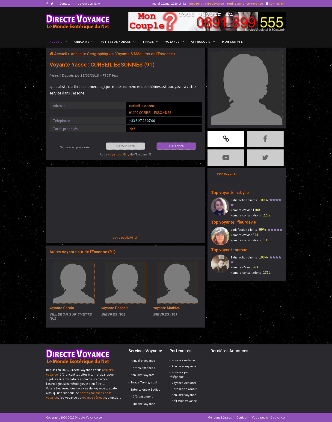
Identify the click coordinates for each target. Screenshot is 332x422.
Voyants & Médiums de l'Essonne (144, 54)
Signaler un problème (75, 147)
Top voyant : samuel (229, 249)
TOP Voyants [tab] (227, 174)
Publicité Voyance (143, 404)
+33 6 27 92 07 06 (142, 120)
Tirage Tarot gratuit (144, 382)
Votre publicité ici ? (126, 237)
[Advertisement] (126, 202)
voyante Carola (62, 308)
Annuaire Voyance (143, 360)
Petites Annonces (116, 41)
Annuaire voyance (184, 366)
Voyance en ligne (89, 4)
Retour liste (125, 146)
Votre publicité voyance (268, 417)
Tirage (148, 41)
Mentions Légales (220, 417)
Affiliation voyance (184, 401)
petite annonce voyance (245, 3)
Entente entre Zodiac (145, 389)
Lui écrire (176, 146)
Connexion (277, 3)
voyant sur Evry (118, 154)
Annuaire (81, 41)
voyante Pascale (114, 308)
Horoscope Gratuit (184, 389)
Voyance (172, 41)
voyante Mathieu (166, 308)
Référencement (142, 397)
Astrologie (200, 41)
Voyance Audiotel (184, 383)
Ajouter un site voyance (206, 3)
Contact (64, 4)
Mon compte (232, 41)
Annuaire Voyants (142, 375)
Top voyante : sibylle (230, 192)
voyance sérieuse (93, 397)
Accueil (56, 41)
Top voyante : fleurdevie (233, 222)
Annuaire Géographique (91, 54)
